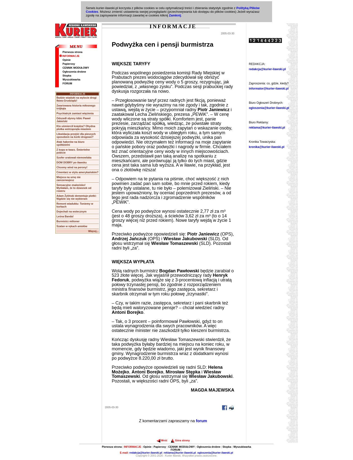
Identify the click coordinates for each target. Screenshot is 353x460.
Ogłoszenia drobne (74, 71)
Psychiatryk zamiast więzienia (75, 113)
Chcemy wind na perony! (71, 167)
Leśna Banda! (65, 216)
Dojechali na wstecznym (71, 211)
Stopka (67, 75)
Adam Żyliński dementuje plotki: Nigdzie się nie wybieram (76, 197)
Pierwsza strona (72, 52)
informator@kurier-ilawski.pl (269, 88)
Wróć (162, 440)
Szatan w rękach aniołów (71, 226)
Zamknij (175, 15)
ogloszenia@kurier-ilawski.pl (269, 108)
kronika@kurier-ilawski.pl (266, 147)
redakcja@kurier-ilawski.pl (267, 69)
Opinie (67, 59)
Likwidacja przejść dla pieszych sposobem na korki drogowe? (76, 135)
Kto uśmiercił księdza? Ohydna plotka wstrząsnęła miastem (75, 128)
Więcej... (93, 231)
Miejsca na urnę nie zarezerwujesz (68, 179)
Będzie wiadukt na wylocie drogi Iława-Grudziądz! (76, 99)
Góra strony (180, 440)
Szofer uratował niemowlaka (73, 157)
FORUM (67, 83)
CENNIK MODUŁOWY (76, 67)
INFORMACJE (69, 55)
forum (201, 421)
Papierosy (69, 63)
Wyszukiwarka (71, 79)
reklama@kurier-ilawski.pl (267, 127)
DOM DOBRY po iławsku (71, 162)
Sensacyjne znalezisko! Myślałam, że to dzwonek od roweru (73, 188)
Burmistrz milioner (67, 221)
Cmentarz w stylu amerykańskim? (77, 172)
